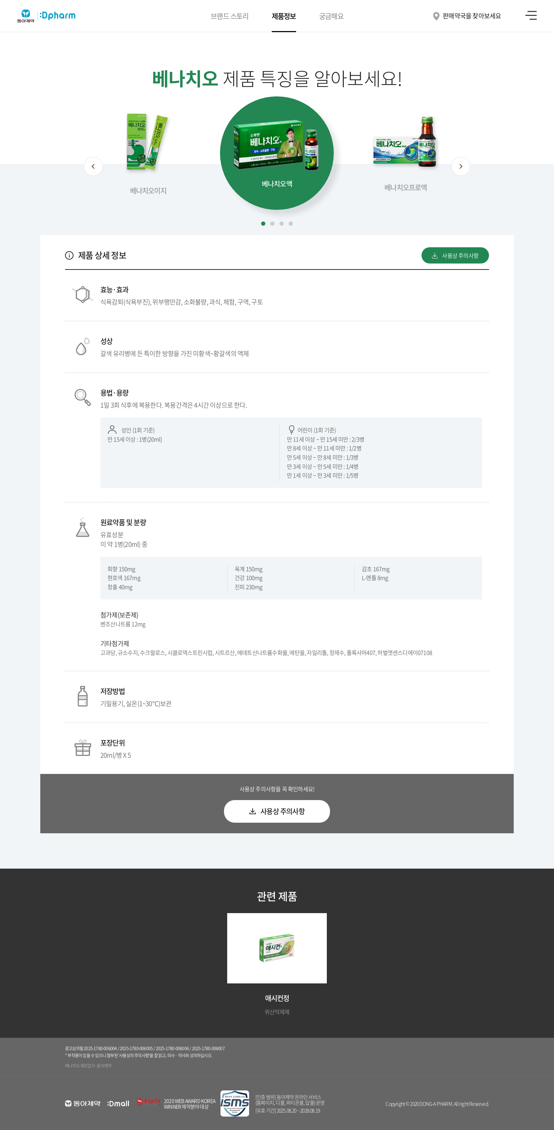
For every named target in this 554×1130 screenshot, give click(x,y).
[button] (93, 166)
